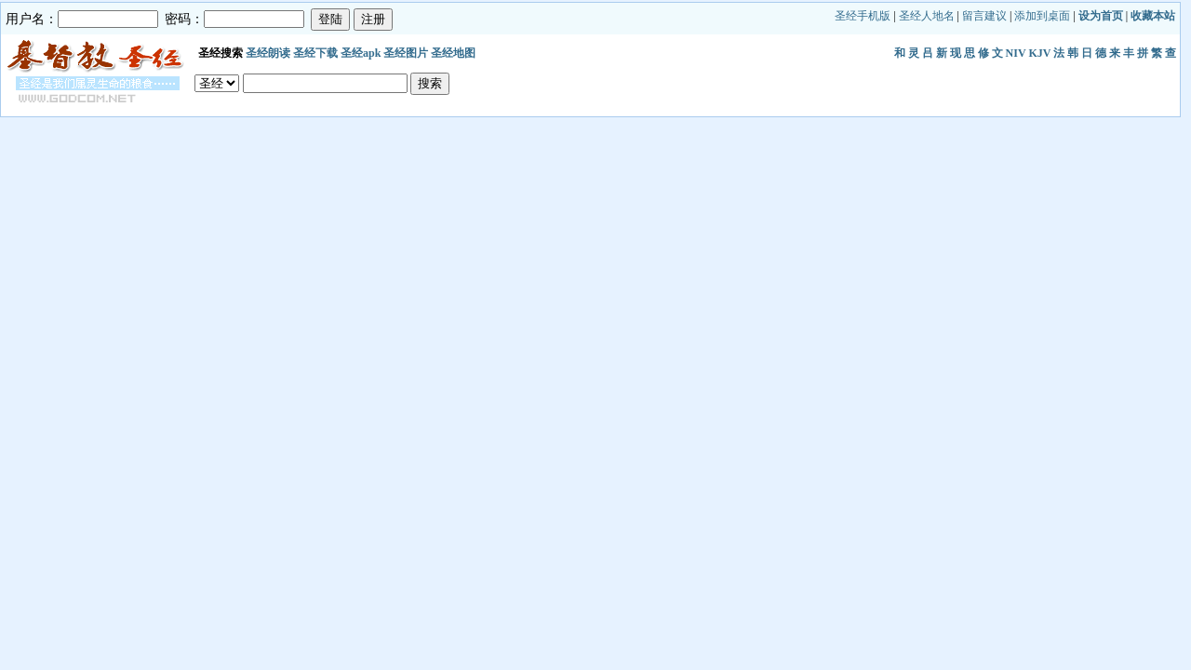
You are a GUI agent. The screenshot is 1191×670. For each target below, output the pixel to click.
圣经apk (361, 53)
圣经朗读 (268, 53)
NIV (1016, 53)
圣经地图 (453, 53)
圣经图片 (405, 53)
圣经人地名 (927, 15)
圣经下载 (315, 53)
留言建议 (984, 15)
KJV (1039, 53)
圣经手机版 (862, 15)
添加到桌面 (1042, 15)
